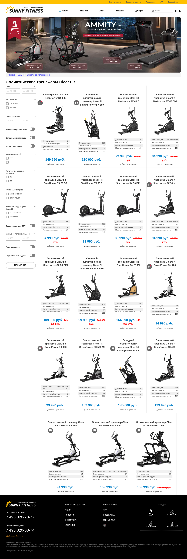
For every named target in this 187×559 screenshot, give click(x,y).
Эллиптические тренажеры (38, 75)
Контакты (70, 525)
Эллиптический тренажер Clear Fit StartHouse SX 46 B (128, 98)
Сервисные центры (133, 2)
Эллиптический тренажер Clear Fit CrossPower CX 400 (165, 261)
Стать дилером (115, 2)
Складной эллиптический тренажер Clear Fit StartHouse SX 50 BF (91, 263)
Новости (120, 11)
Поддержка (150, 2)
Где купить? (109, 520)
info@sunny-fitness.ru (15, 536)
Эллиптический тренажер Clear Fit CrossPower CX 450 (56, 343)
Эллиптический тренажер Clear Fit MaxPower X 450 (110, 424)
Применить (20, 265)
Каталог (64, 11)
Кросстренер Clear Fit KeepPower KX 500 (55, 96)
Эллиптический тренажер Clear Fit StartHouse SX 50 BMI (55, 261)
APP (161, 2)
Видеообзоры (173, 2)
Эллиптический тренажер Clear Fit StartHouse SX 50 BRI (128, 180)
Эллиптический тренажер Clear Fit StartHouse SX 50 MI (164, 180)
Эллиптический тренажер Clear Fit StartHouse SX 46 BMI (164, 98)
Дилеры (139, 11)
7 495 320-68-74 (20, 530)
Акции (102, 11)
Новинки (84, 11)
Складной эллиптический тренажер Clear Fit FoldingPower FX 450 (128, 345)
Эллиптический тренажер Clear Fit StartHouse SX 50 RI (92, 180)
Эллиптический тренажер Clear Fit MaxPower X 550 (154, 424)
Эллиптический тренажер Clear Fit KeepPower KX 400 (164, 343)
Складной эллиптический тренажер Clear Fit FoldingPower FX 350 (92, 99)
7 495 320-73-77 (20, 517)
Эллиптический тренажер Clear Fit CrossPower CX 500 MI (92, 343)
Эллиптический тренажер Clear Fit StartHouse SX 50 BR (55, 180)
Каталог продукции (75, 505)
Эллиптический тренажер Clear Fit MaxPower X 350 (66, 424)
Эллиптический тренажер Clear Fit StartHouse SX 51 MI (128, 261)
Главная (11, 75)
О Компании (71, 520)
